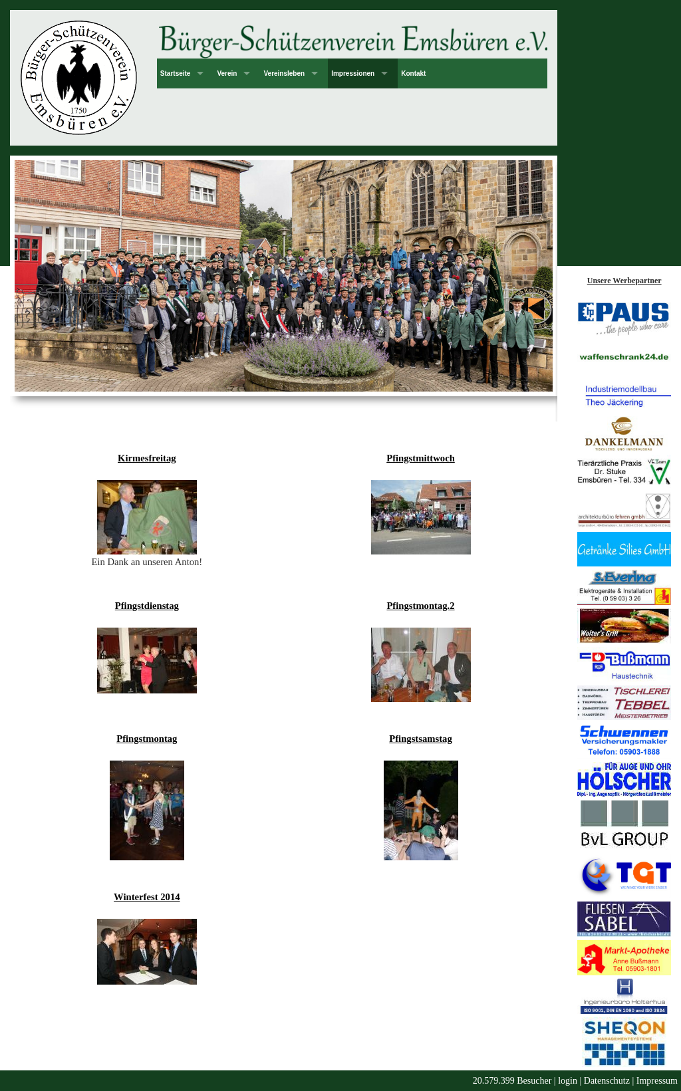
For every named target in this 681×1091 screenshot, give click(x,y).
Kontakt (413, 73)
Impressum (657, 1081)
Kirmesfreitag (147, 458)
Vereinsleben (284, 73)
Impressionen (352, 73)
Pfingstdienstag (147, 605)
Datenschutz (607, 1081)
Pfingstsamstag (420, 738)
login (567, 1081)
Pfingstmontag (146, 738)
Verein (227, 73)
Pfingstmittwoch (420, 458)
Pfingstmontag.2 (420, 605)
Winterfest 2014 (147, 897)
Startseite (175, 73)
